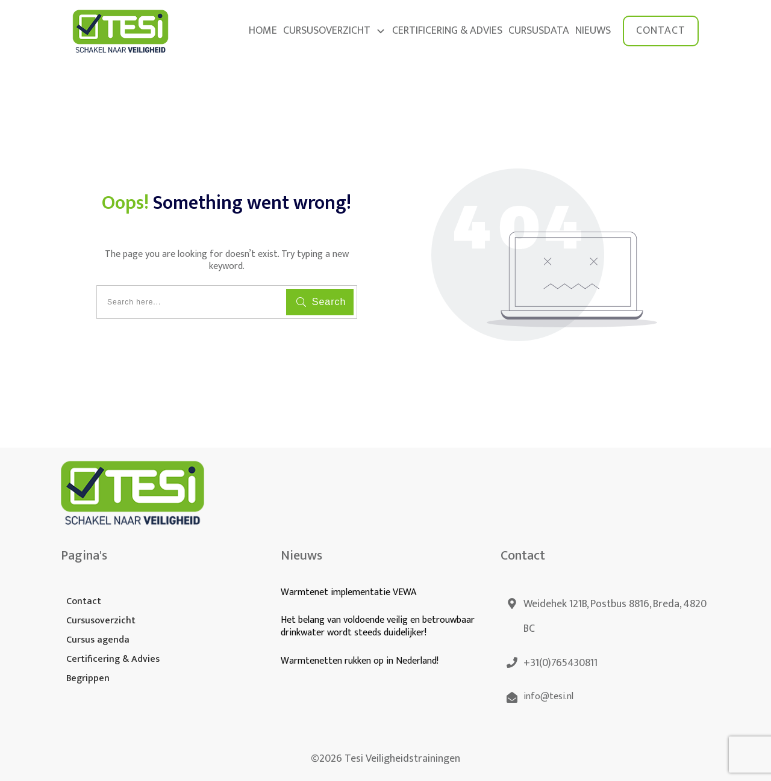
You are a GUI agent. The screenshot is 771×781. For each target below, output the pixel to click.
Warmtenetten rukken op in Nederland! (361, 661)
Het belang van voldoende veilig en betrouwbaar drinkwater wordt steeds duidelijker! (378, 626)
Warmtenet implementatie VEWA (348, 592)
